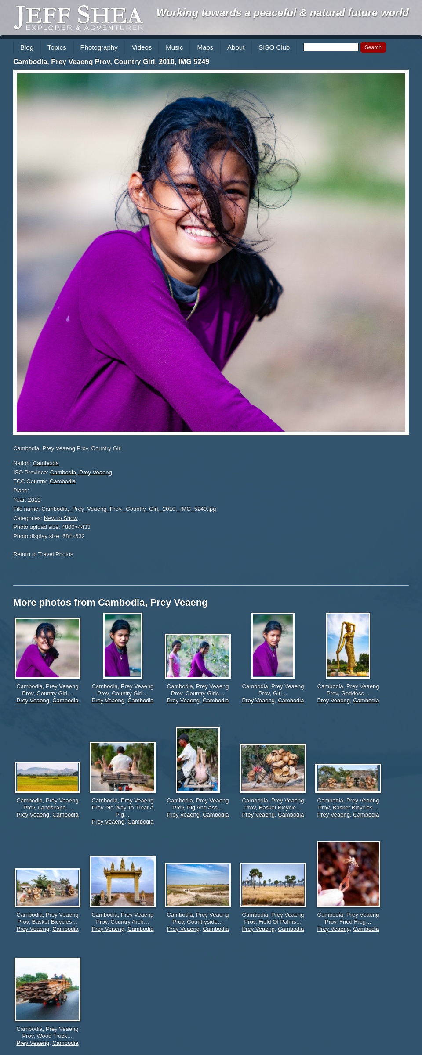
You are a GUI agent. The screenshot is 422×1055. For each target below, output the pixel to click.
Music (174, 47)
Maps (205, 47)
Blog (26, 47)
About (235, 47)
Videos (142, 47)
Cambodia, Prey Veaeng (81, 472)
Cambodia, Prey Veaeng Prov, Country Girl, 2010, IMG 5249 (111, 61)
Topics (56, 47)
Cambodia (46, 463)
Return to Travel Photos (43, 554)
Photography (99, 47)
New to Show (61, 518)
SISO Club (274, 47)
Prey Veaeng (33, 700)
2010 (34, 499)
